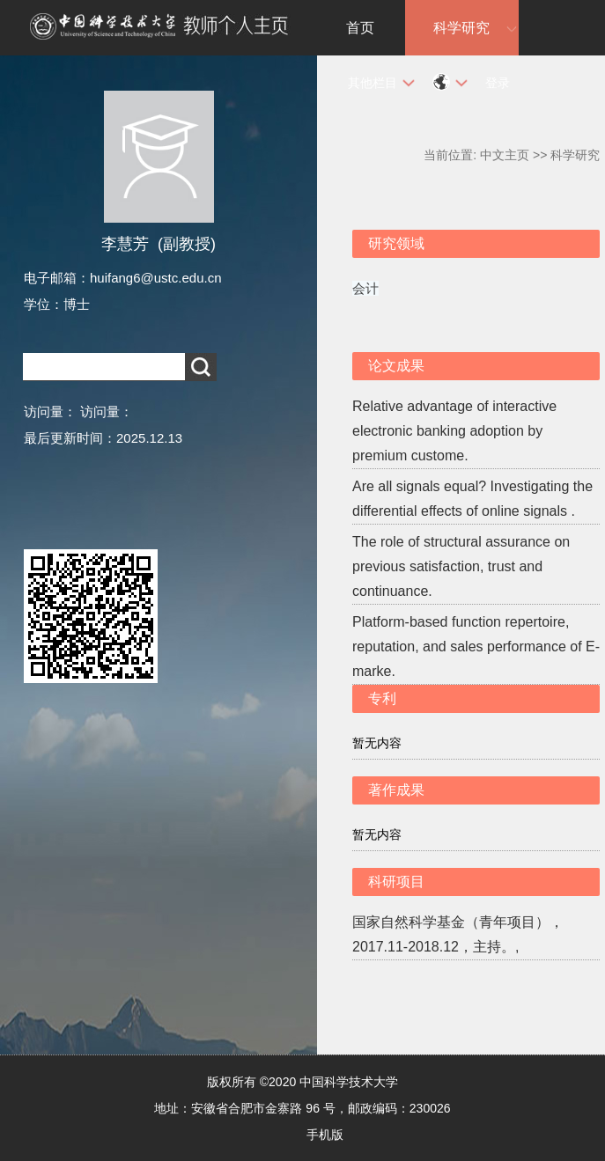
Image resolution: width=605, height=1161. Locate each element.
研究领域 (396, 243)
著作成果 (396, 790)
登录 (497, 83)
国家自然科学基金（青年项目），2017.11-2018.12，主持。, (458, 934)
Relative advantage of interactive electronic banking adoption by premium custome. (454, 431)
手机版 (324, 1135)
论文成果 (396, 365)
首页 (360, 27)
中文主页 (504, 155)
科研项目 (396, 881)
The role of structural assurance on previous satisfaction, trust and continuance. (461, 566)
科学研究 (461, 27)
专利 (382, 698)
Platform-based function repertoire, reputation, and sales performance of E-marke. (476, 646)
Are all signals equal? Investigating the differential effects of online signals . (472, 498)
